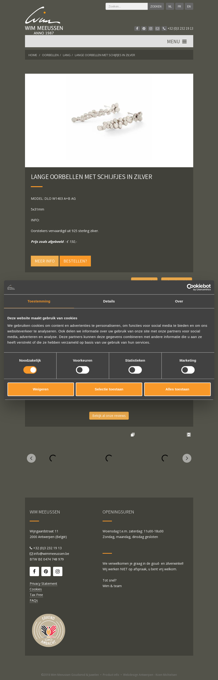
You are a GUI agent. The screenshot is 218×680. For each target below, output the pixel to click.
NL (170, 6)
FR (179, 6)
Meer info (45, 261)
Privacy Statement (43, 583)
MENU (177, 42)
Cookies (36, 589)
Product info (111, 675)
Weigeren (40, 389)
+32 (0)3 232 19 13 (177, 28)
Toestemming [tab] (39, 301)
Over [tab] (179, 301)
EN (189, 6)
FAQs (34, 600)
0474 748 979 (53, 559)
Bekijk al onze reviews (109, 415)
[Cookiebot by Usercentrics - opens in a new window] (190, 287)
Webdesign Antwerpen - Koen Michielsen (150, 675)
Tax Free (36, 595)
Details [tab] (109, 301)
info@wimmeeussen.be (51, 553)
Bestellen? (75, 261)
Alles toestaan (177, 389)
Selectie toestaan (109, 389)
